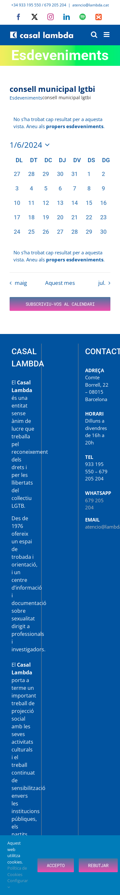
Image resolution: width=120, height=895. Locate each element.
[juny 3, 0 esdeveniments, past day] (17, 191)
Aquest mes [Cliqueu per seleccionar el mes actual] (60, 282)
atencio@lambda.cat (90, 5)
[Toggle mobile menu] (107, 34)
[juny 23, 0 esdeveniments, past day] (103, 220)
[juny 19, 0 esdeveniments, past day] (45, 220)
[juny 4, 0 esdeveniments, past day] (31, 191)
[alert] (60, 256)
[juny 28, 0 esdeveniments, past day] (74, 234)
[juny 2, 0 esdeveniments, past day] (103, 177)
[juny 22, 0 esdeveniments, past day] (89, 220)
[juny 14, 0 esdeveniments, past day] (74, 205)
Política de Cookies (17, 871)
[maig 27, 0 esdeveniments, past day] (17, 177)
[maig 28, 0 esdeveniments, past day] (31, 177)
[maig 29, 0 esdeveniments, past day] (45, 177)
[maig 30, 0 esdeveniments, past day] (60, 177)
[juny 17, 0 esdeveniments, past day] (17, 220)
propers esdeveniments (74, 126)
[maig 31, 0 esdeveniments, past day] (74, 177)
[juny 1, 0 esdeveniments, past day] (89, 177)
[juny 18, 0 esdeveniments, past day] (31, 220)
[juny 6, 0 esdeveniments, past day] (60, 191)
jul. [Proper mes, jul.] (101, 282)
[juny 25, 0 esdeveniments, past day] (31, 234)
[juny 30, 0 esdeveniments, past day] (103, 234)
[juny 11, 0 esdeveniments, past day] (31, 205)
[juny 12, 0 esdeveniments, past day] (45, 205)
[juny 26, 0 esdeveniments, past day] (45, 234)
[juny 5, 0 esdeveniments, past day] (45, 191)
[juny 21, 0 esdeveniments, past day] (74, 220)
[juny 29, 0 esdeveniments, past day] (89, 234)
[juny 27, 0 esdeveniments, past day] (60, 234)
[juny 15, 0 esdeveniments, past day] (89, 205)
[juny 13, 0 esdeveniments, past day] (60, 205)
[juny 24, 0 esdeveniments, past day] (17, 234)
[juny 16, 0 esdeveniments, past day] (103, 205)
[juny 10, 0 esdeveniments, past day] (17, 205)
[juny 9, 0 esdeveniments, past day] (103, 191)
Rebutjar (98, 865)
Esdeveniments (26, 98)
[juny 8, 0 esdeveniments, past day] (89, 191)
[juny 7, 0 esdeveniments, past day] (74, 191)
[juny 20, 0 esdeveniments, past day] (60, 220)
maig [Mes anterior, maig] (21, 282)
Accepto (56, 865)
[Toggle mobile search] (94, 34)
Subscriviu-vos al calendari (60, 304)
